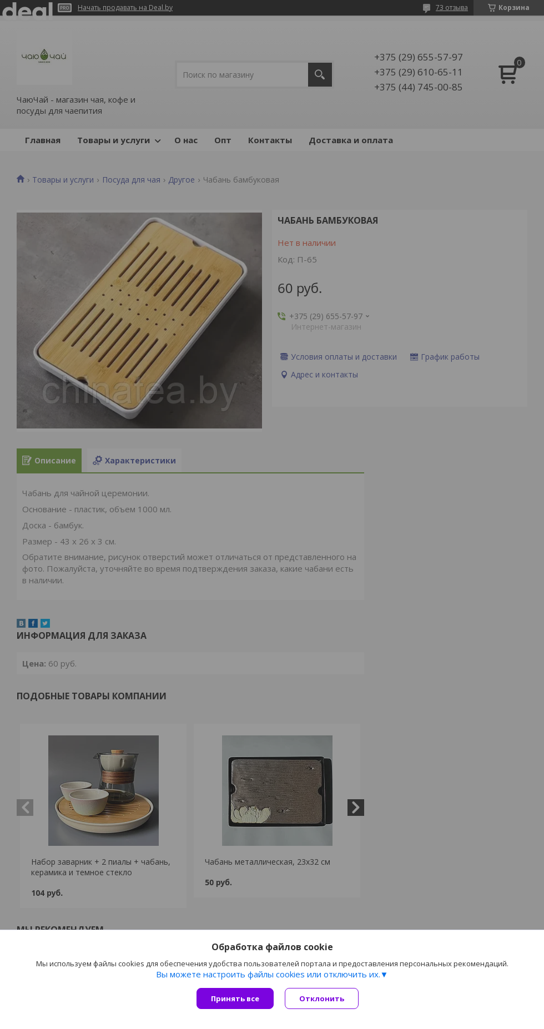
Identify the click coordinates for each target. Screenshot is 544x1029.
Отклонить (321, 998)
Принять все (235, 998)
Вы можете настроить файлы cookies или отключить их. (268, 974)
